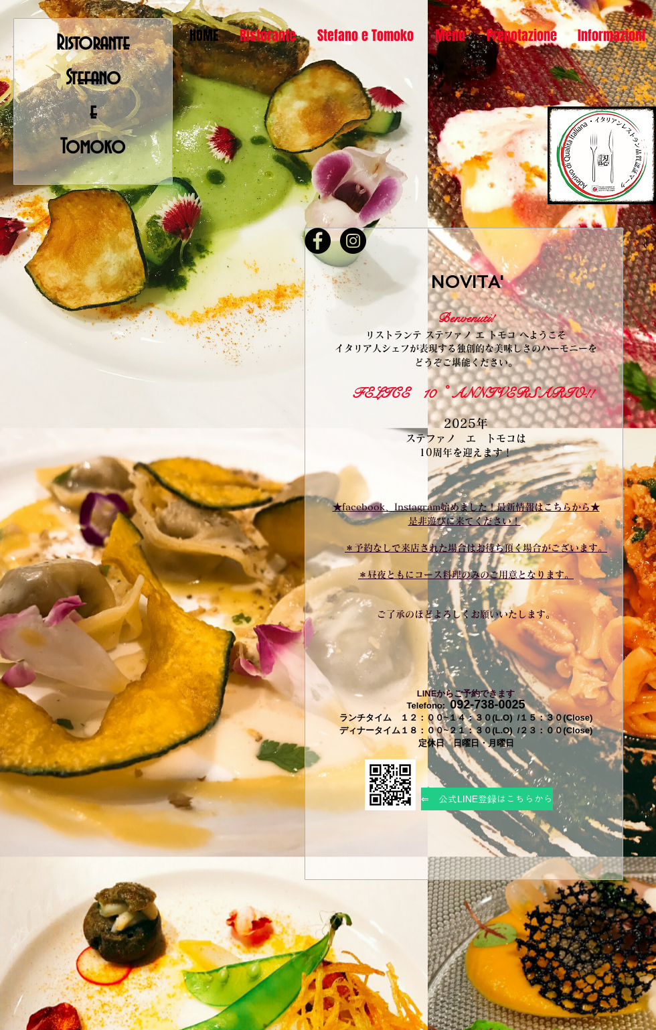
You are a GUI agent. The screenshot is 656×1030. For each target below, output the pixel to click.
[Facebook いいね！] (339, 219)
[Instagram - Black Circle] (353, 241)
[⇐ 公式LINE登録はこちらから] (487, 799)
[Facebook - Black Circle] (318, 241)
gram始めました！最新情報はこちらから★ (508, 507)
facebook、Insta (379, 507)
